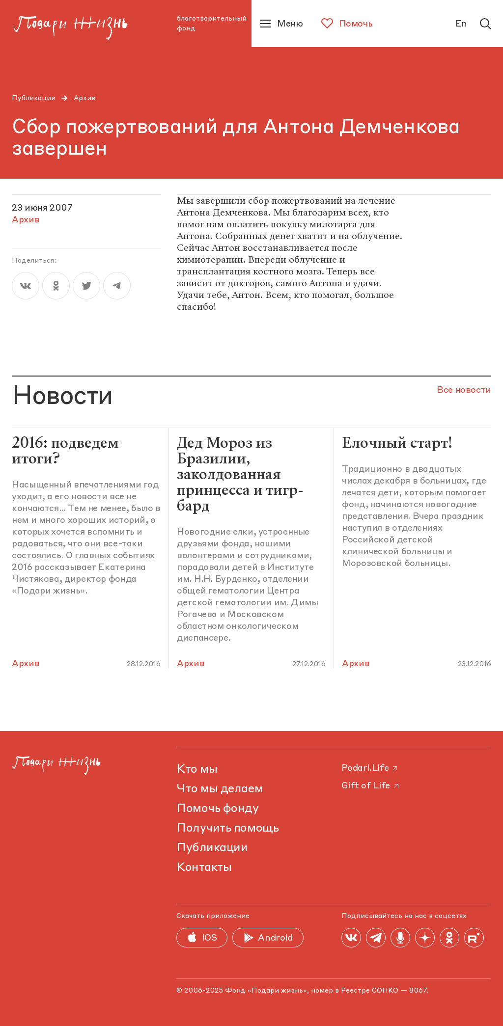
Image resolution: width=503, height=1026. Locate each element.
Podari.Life (370, 768)
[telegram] (117, 285)
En (461, 24)
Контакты (203, 868)
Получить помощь (227, 829)
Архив (84, 98)
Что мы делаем (219, 789)
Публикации (34, 98)
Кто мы (196, 770)
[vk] (25, 285)
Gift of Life (370, 786)
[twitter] (86, 285)
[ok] (56, 285)
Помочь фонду (217, 809)
